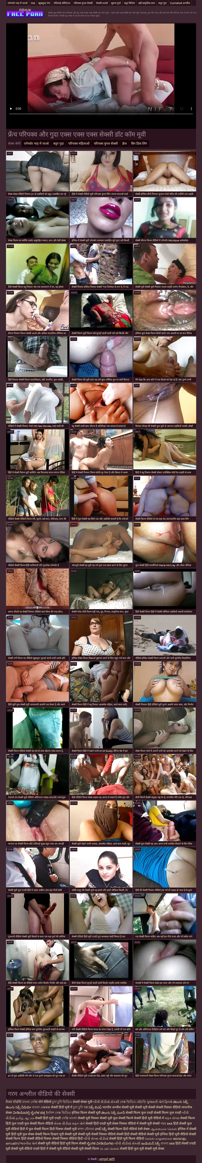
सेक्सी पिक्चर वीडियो (168, 1107)
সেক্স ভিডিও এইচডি (133, 1102)
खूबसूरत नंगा (44, 3)
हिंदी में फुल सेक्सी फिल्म (34, 1129)
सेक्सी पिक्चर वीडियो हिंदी (68, 1138)
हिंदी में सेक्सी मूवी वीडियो (55, 1149)
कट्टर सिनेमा (129, 3)
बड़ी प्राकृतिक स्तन (146, 3)
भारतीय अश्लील (111, 1107)
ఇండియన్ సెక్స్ (150, 1143)
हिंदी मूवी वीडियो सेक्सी (182, 1134)
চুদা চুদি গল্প (81, 1107)
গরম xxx (166, 1123)
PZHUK (25, 10)
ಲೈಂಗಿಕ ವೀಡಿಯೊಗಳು (100, 1143)
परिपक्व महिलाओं (78, 143)
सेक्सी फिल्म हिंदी (16, 1138)
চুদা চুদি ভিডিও (62, 1102)
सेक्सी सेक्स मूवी (82, 1102)
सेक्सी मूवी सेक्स (154, 1149)
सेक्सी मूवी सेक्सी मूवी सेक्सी (138, 1107)
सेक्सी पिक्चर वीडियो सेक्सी (107, 1134)
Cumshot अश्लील (180, 3)
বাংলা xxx (168, 1143)
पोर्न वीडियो (44, 1102)
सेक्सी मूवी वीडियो (49, 1143)
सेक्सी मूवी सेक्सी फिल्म (85, 1149)
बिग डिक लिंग (139, 143)
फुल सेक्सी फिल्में (123, 1118)
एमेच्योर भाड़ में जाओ (17, 3)
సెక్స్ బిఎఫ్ (95, 1107)
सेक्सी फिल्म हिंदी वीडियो (122, 1129)
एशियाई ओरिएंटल (62, 3)
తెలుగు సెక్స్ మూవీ (113, 1113)
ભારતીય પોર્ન (28, 1143)
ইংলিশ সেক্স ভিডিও (58, 1113)
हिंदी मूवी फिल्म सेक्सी (73, 1143)
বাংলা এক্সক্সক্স (41, 1107)
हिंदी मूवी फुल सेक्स (22, 1134)
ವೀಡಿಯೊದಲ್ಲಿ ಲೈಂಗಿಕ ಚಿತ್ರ (29, 1113)
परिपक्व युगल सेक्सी (83, 3)
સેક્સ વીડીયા (62, 1123)
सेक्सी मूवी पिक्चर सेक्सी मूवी (95, 1118)
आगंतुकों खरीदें (107, 1159)
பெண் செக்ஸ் (109, 1149)
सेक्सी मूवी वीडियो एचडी (25, 1149)
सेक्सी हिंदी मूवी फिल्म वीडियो (127, 1138)
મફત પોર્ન (78, 1123)
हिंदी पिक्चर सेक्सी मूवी (63, 1129)
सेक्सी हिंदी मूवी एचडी (48, 1118)
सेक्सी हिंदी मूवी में (62, 1107)
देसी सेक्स (144, 1129)
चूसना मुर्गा (116, 3)
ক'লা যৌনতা (86, 1129)
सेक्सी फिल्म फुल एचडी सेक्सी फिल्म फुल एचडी (153, 1113)
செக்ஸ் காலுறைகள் (158, 1138)
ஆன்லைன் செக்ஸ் (163, 1129)
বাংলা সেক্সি (29, 1102)
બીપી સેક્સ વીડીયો (96, 1138)
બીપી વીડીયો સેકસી (106, 1102)
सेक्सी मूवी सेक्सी (149, 1123)
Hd (33, 3)
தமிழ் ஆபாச (25, 1118)
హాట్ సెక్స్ (101, 1129)
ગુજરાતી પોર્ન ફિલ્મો (159, 1102)
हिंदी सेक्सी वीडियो (135, 1134)
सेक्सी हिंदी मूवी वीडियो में (149, 1118)
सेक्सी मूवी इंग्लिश (158, 1134)
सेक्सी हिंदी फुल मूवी (132, 1149)
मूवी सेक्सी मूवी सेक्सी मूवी (75, 1134)
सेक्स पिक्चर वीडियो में (125, 1123)
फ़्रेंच (124, 143)
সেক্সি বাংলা (70, 1118)
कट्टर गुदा (162, 3)
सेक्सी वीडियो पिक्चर (39, 1138)
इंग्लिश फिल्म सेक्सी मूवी (86, 1113)
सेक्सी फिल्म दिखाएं (47, 1134)
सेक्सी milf (102, 3)
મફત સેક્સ (172, 1118)
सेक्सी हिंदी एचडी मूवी (98, 1123)
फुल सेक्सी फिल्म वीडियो (38, 1123)
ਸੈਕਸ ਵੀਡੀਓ (13, 1102)
